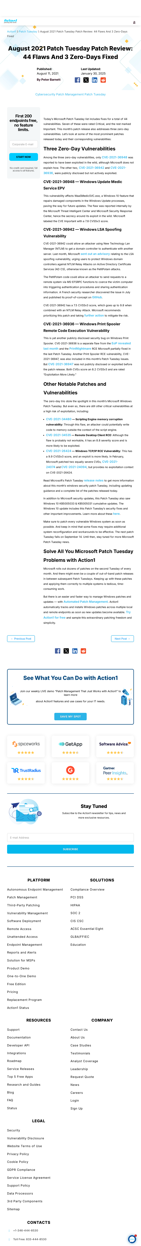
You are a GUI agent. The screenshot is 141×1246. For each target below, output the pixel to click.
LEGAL (38, 1121)
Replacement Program (24, 1000)
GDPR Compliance (21, 1169)
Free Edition (16, 984)
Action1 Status (18, 1007)
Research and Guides (24, 1084)
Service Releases (20, 1069)
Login (74, 1100)
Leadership (79, 1069)
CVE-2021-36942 (91, 167)
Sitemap (13, 1209)
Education (78, 944)
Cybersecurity (45, 94)
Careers (76, 1092)
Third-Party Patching (23, 905)
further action (94, 315)
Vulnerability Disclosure (25, 1138)
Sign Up (76, 1108)
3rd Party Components (25, 1201)
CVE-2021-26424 (58, 451)
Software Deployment (24, 921)
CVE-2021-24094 (74, 467)
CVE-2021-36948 (114, 157)
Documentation (19, 1037)
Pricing (12, 992)
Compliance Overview (87, 889)
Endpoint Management (24, 944)
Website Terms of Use (24, 1146)
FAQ (10, 1100)
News (74, 1085)
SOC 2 (75, 913)
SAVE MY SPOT (70, 716)
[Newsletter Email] (70, 837)
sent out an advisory (95, 254)
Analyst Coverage (84, 1061)
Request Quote (82, 1077)
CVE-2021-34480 (58, 419)
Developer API (18, 1045)
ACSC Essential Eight (86, 928)
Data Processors (20, 1193)
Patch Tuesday (95, 94)
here (116, 513)
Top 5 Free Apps (20, 1076)
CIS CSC (77, 921)
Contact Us (79, 1029)
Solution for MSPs (21, 960)
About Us (77, 1037)
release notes (94, 480)
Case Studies (80, 1045)
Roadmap (14, 1061)
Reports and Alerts (21, 952)
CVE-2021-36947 (60, 364)
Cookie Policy (17, 1162)
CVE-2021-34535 (58, 435)
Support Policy (18, 1185)
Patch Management (70, 94)
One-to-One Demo (21, 976)
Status (12, 1108)
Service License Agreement (29, 1177)
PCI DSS (77, 897)
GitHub (97, 297)
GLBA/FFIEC (79, 936)
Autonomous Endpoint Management (35, 889)
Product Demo (18, 968)
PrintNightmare (80, 348)
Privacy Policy (18, 1154)
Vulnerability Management (27, 913)
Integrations (16, 1053)
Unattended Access (22, 936)
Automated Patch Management (86, 601)
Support (13, 1029)
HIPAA (75, 905)
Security (13, 1130)
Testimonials (80, 1053)
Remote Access (19, 929)
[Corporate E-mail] (23, 144)
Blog (10, 1092)
